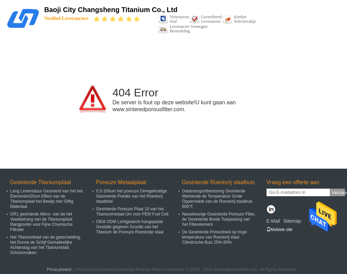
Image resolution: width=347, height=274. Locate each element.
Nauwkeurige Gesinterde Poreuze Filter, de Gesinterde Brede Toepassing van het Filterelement (219, 219)
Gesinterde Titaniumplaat (40, 182)
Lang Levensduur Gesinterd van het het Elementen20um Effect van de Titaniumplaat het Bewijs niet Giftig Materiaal (46, 199)
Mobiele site (280, 229)
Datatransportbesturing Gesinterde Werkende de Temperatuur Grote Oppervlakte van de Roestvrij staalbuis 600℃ (217, 199)
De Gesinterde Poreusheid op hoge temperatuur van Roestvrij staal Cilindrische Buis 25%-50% (214, 237)
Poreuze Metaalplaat (121, 182)
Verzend (338, 192)
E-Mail (273, 221)
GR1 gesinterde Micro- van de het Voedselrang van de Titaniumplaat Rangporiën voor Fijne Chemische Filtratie (41, 222)
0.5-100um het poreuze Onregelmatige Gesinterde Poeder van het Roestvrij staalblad (131, 196)
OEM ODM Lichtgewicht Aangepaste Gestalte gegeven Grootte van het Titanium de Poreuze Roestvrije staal (130, 226)
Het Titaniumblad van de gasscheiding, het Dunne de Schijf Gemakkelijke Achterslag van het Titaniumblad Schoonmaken (45, 245)
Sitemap (292, 221)
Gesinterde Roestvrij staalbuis (218, 182)
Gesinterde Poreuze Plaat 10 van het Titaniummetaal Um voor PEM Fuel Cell (132, 212)
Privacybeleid (59, 269)
